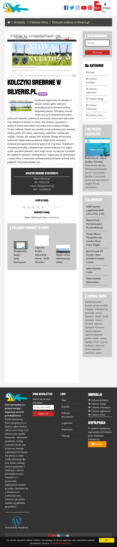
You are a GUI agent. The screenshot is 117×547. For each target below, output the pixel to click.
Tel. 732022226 (41, 182)
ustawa (103, 338)
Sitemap (65, 435)
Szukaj (97, 52)
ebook (98, 316)
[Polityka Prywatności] (60, 543)
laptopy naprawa (93, 331)
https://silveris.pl (51, 217)
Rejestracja (67, 429)
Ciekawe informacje (100, 407)
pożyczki (100, 345)
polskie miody (92, 338)
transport (89, 309)
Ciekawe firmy (95, 115)
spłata (98, 353)
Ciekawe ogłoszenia (100, 411)
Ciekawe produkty (100, 400)
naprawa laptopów (94, 334)
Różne (91, 72)
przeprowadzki (100, 305)
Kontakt (65, 406)
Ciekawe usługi (95, 99)
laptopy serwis (92, 342)
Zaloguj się (106, 8)
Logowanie (67, 423)
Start (96, 6)
